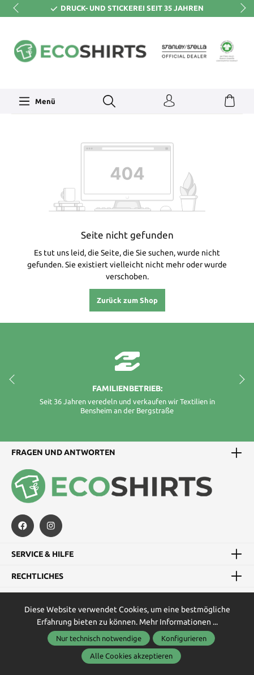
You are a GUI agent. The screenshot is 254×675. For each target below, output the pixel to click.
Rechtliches (37, 576)
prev (17, 8)
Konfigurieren (183, 638)
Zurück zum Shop (127, 300)
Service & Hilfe (42, 554)
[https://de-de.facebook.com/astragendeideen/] (22, 525)
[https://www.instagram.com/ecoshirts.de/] (51, 525)
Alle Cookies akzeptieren (131, 656)
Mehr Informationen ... (178, 621)
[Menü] (36, 101)
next (240, 8)
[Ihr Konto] (169, 101)
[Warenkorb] (229, 101)
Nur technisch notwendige (98, 638)
